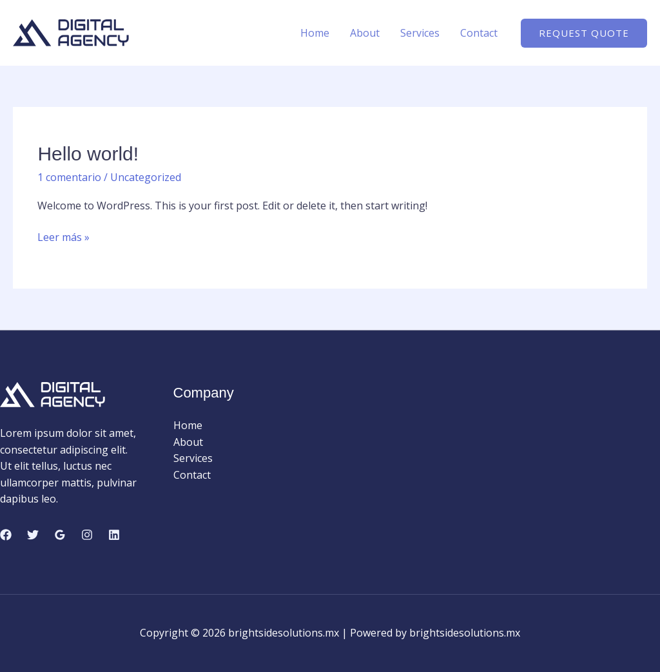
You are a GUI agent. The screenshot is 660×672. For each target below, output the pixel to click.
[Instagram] (87, 535)
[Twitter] (33, 535)
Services (420, 33)
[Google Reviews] (60, 535)
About (365, 33)
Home (314, 33)
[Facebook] (6, 535)
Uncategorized (145, 177)
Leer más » (63, 237)
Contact (479, 33)
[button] (584, 33)
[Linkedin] (114, 535)
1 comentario (69, 177)
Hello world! (88, 153)
